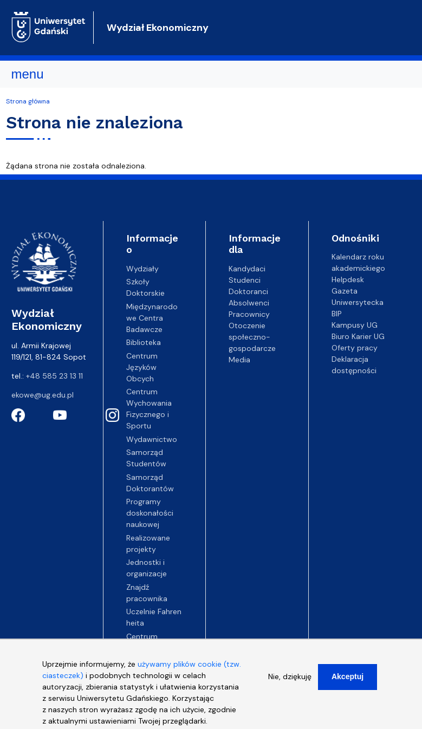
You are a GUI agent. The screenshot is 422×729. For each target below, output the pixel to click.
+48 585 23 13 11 (54, 376)
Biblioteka (143, 342)
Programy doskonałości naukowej (149, 513)
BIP (337, 313)
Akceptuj (347, 682)
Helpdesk (348, 279)
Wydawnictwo (151, 439)
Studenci (245, 280)
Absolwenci (249, 303)
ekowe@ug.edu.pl (42, 395)
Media (239, 359)
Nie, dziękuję (289, 682)
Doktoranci (248, 291)
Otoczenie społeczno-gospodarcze (252, 337)
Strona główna (28, 101)
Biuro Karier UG (358, 336)
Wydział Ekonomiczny (158, 27)
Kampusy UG (355, 325)
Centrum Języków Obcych (142, 367)
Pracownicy (249, 314)
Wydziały (142, 269)
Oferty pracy (355, 348)
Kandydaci (247, 269)
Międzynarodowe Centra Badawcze (152, 318)
